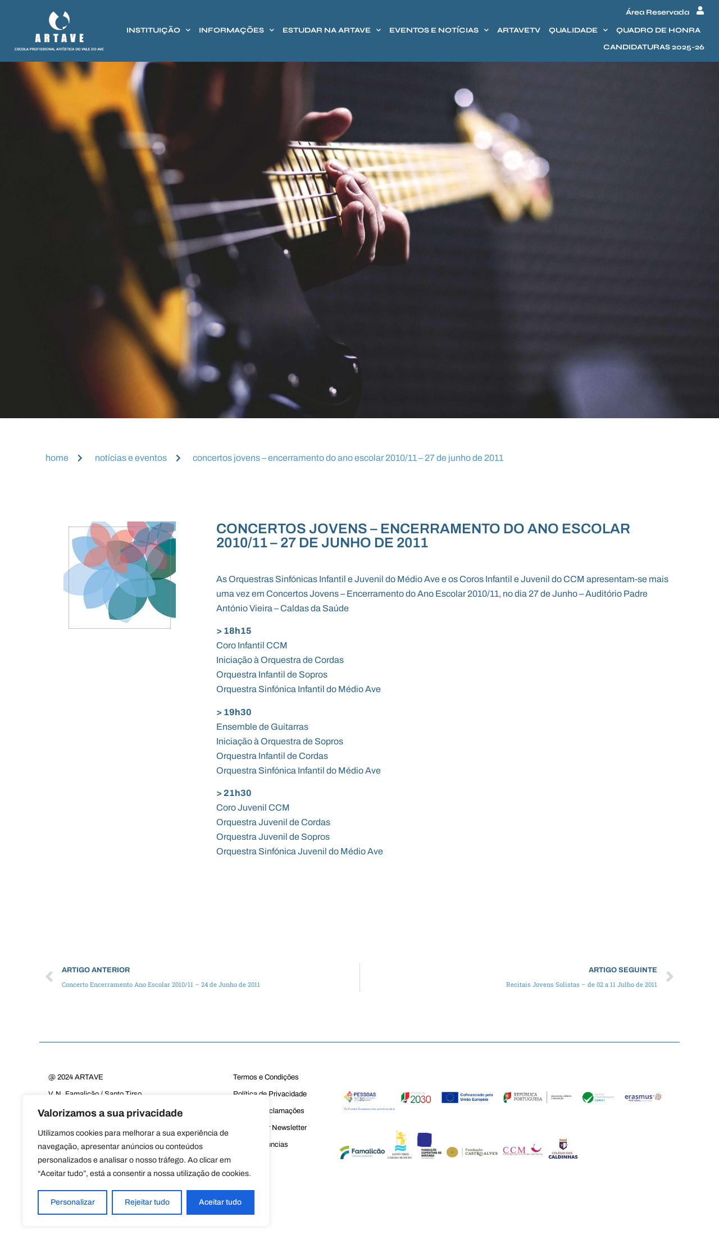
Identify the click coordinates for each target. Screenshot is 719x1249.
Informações (236, 30)
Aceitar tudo (220, 1202)
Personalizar (73, 1202)
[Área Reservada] (700, 10)
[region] (146, 1161)
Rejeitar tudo (147, 1202)
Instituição (158, 30)
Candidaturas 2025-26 (653, 47)
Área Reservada (657, 12)
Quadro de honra (658, 30)
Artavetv (518, 30)
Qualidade (578, 30)
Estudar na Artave (332, 30)
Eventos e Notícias (439, 30)
